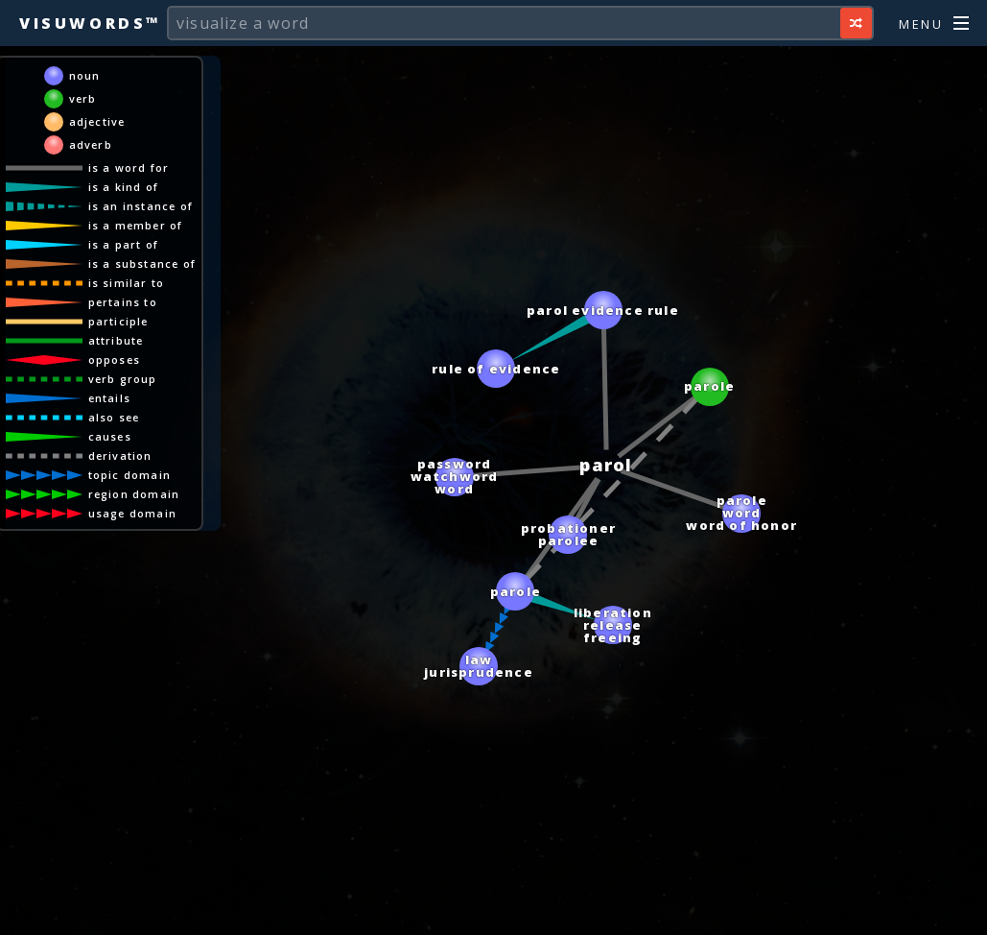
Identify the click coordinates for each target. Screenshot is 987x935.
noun (85, 75)
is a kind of (123, 187)
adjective (97, 121)
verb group (122, 379)
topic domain (129, 475)
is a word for (129, 167)
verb (83, 98)
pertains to (122, 302)
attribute (116, 340)
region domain (134, 494)
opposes (114, 359)
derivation (120, 455)
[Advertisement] (494, 911)
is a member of (135, 225)
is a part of (123, 244)
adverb (90, 144)
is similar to (126, 283)
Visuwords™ (90, 23)
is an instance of (140, 206)
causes (109, 436)
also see (114, 417)
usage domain (132, 513)
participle (118, 321)
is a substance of (142, 263)
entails (109, 398)
